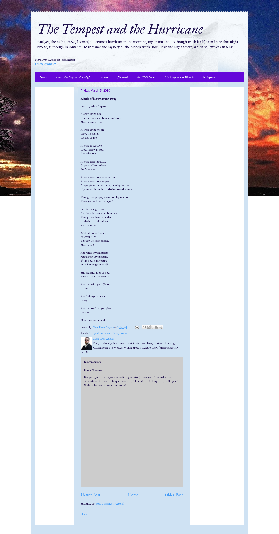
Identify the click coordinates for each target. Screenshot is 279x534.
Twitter (103, 77)
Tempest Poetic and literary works (108, 333)
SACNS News (146, 77)
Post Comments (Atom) (110, 503)
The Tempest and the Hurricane (120, 29)
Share (84, 514)
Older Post (174, 495)
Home (43, 77)
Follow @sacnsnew (45, 64)
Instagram (209, 77)
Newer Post (90, 495)
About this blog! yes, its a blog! (73, 77)
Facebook (122, 77)
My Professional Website (179, 77)
